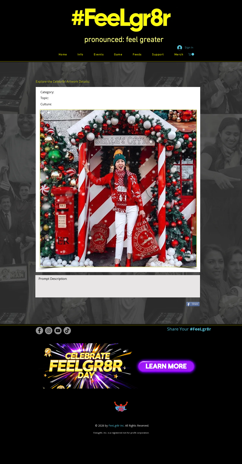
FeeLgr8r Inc (116, 425)
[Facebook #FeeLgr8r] (39, 330)
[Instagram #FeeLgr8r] (48, 330)
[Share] (193, 304)
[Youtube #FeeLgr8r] (58, 330)
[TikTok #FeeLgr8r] (67, 330)
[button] (123, 40)
